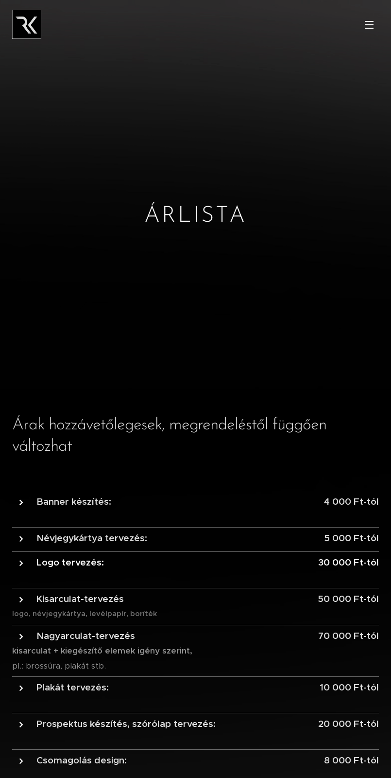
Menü (369, 24)
